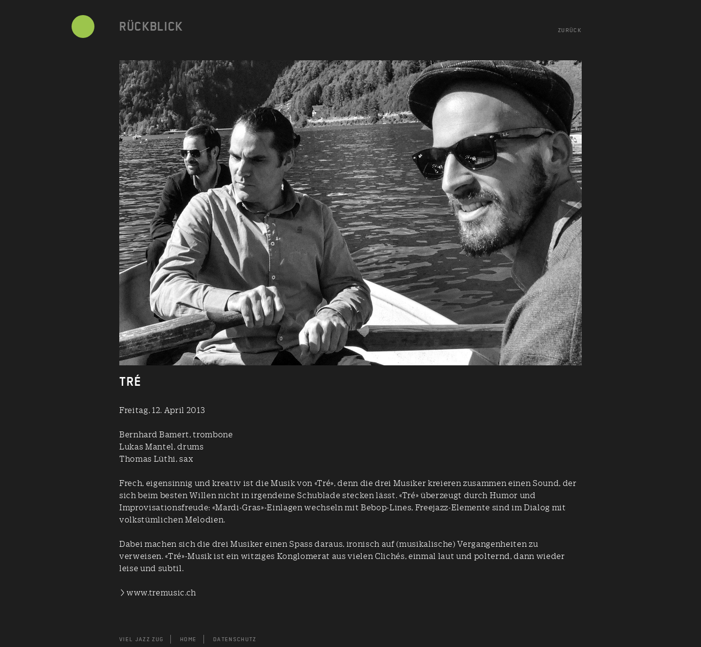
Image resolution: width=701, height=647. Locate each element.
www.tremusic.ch (161, 592)
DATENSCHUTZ (235, 639)
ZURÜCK (570, 30)
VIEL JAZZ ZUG (141, 639)
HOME (188, 639)
